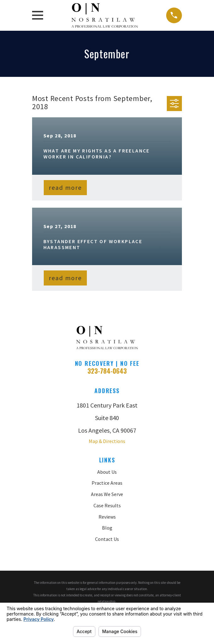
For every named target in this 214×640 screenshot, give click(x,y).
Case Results (107, 505)
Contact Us (107, 539)
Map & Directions (107, 441)
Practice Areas (107, 483)
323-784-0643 (107, 371)
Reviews (107, 517)
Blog (107, 528)
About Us (107, 472)
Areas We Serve (107, 494)
